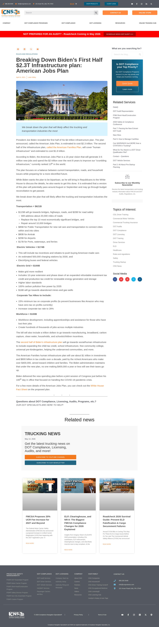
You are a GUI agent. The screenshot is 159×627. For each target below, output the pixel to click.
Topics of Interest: (124, 209)
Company (6, 23)
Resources (120, 23)
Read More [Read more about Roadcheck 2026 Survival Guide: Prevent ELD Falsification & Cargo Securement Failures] (107, 544)
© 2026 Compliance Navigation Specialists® (48, 615)
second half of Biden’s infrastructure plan (41, 342)
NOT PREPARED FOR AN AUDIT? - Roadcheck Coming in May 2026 (61, 34)
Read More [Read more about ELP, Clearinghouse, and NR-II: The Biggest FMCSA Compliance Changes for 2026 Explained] (68, 550)
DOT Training (118, 238)
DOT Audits (117, 226)
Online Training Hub (147, 23)
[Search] (96, 13)
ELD (114, 246)
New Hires (117, 135)
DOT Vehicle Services (121, 160)
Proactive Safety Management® (15, 574)
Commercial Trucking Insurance (125, 222)
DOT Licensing (95, 23)
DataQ (115, 107)
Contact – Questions (121, 156)
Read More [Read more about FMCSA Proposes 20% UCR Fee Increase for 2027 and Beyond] (30, 543)
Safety (115, 258)
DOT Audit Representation (123, 111)
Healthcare (117, 250)
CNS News (117, 266)
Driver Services (119, 242)
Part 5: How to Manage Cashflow (126, 139)
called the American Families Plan (64, 147)
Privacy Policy (78, 615)
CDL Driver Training (120, 215)
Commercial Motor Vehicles (123, 219)
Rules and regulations (27, 54)
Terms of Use (102, 615)
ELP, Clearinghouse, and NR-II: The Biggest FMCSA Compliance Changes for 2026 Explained (77, 523)
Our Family (93, 574)
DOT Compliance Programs (36, 23)
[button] (18, 49)
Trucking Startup (119, 262)
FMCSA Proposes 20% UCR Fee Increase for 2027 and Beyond (38, 519)
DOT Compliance (68, 23)
